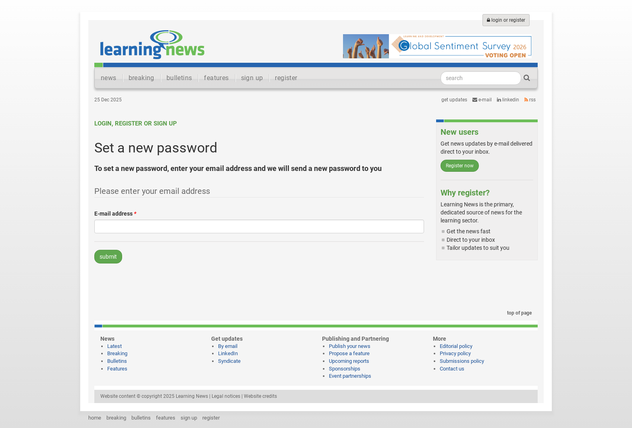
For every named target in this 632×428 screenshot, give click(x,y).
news (108, 78)
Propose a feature (349, 353)
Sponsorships (344, 369)
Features (117, 369)
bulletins (179, 78)
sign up (252, 78)
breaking (141, 78)
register (286, 78)
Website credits (260, 396)
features (216, 78)
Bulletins (117, 361)
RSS (530, 100)
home (94, 418)
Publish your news (349, 346)
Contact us (452, 369)
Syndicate (229, 361)
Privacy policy (455, 353)
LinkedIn (508, 100)
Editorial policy (456, 346)
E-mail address (115, 213)
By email (227, 346)
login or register (506, 20)
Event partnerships (350, 376)
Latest (114, 346)
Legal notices (226, 396)
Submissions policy (462, 361)
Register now (460, 166)
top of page (518, 313)
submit (108, 256)
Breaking (117, 353)
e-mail (482, 100)
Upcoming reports (349, 361)
